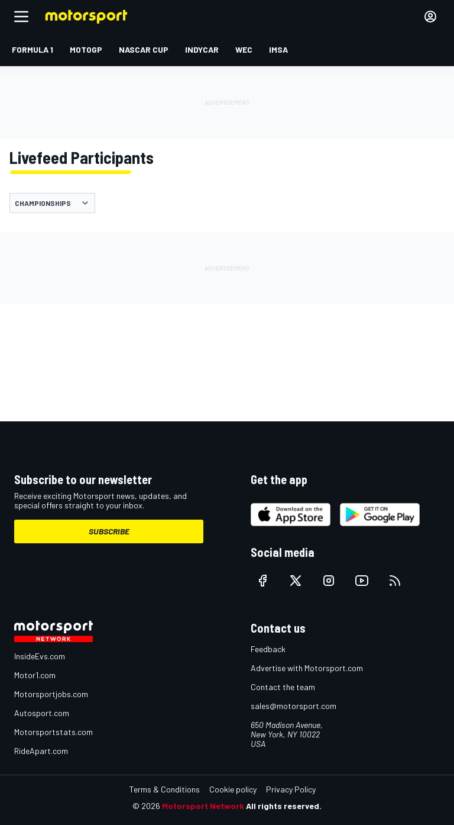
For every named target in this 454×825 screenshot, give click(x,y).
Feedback (268, 649)
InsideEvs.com (39, 656)
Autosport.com (41, 713)
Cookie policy (233, 789)
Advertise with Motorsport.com (307, 668)
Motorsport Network (203, 806)
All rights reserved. (284, 806)
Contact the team (283, 687)
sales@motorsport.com (293, 706)
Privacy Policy (291, 789)
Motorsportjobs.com (51, 694)
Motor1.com (35, 675)
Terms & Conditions (164, 789)
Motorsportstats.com (53, 732)
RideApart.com (41, 751)
